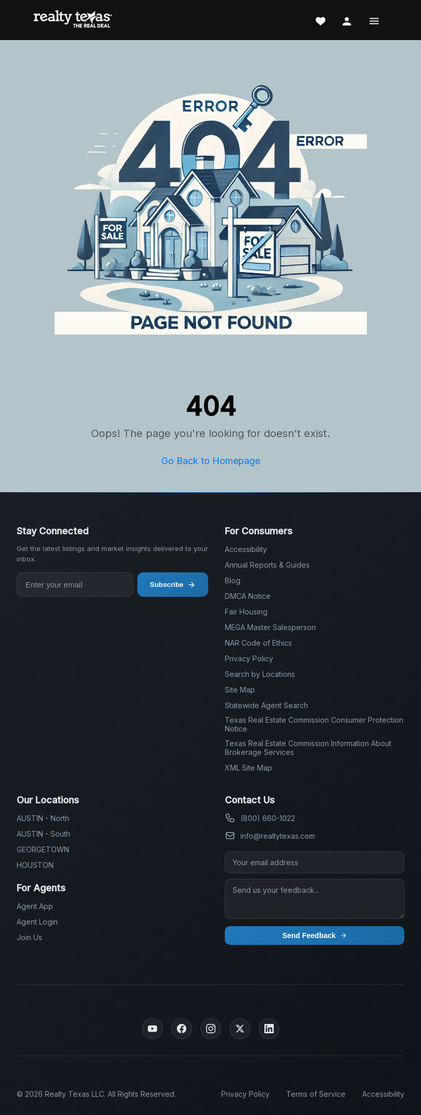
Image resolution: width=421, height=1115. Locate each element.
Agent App (35, 906)
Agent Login (37, 921)
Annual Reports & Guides (267, 564)
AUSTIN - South (43, 833)
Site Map (240, 689)
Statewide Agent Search (266, 705)
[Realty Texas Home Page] (73, 20)
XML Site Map (248, 767)
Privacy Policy (249, 658)
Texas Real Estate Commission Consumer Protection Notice (314, 724)
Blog (232, 580)
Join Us (29, 937)
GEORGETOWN (43, 849)
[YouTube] (152, 1028)
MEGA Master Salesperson (270, 627)
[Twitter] (239, 1028)
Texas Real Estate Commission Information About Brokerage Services (308, 748)
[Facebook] (181, 1028)
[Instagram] (210, 1028)
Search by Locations (260, 674)
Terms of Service (316, 1094)
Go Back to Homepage (210, 460)
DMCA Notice (248, 596)
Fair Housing (246, 611)
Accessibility (246, 549)
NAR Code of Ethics (258, 642)
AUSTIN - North (43, 818)
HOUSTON (35, 865)
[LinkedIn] (269, 1028)
